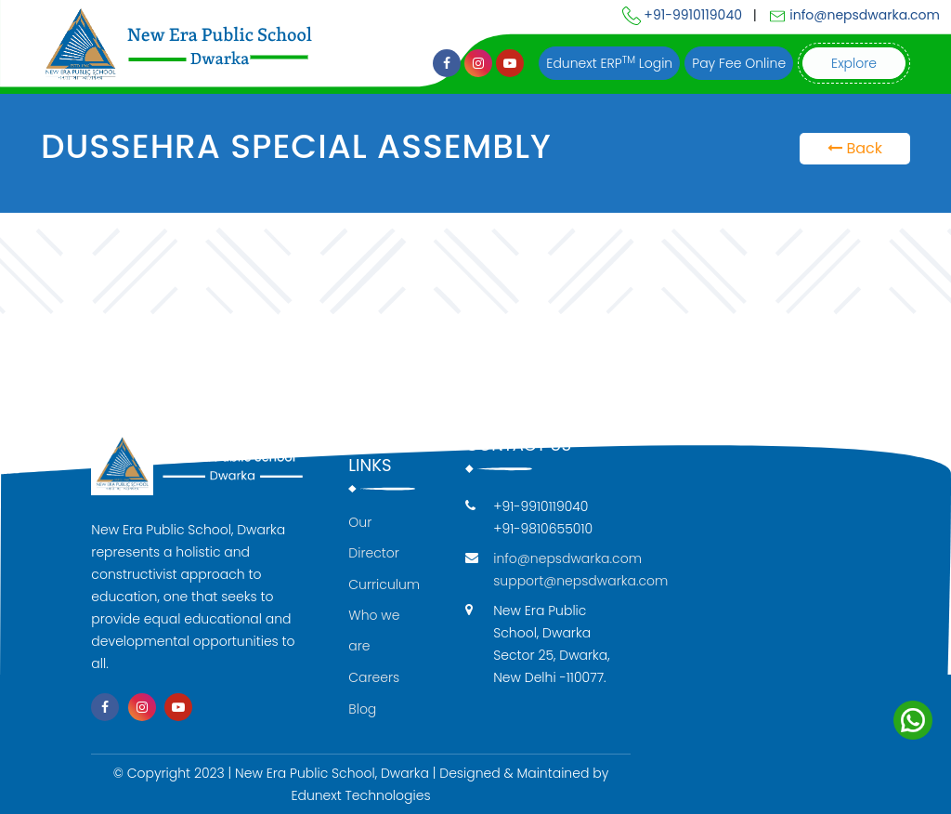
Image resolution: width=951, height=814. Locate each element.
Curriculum (384, 584)
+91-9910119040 (682, 15)
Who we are (373, 630)
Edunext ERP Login (609, 62)
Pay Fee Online (739, 63)
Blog (362, 709)
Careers (373, 677)
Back (854, 148)
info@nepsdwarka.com (854, 15)
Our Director (373, 537)
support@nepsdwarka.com (580, 580)
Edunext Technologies (360, 795)
